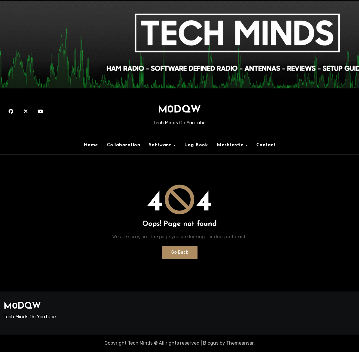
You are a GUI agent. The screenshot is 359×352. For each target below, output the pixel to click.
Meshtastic (231, 145)
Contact (266, 145)
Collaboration (123, 145)
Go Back (179, 252)
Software (161, 145)
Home (91, 145)
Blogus (210, 343)
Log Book (196, 145)
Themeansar (240, 343)
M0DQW (179, 110)
